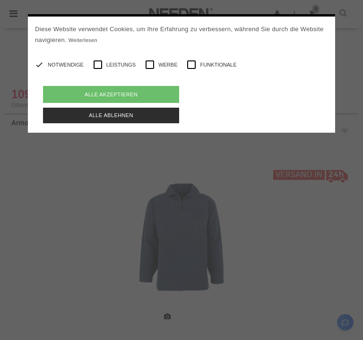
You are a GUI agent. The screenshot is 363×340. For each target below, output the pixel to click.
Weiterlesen (83, 40)
